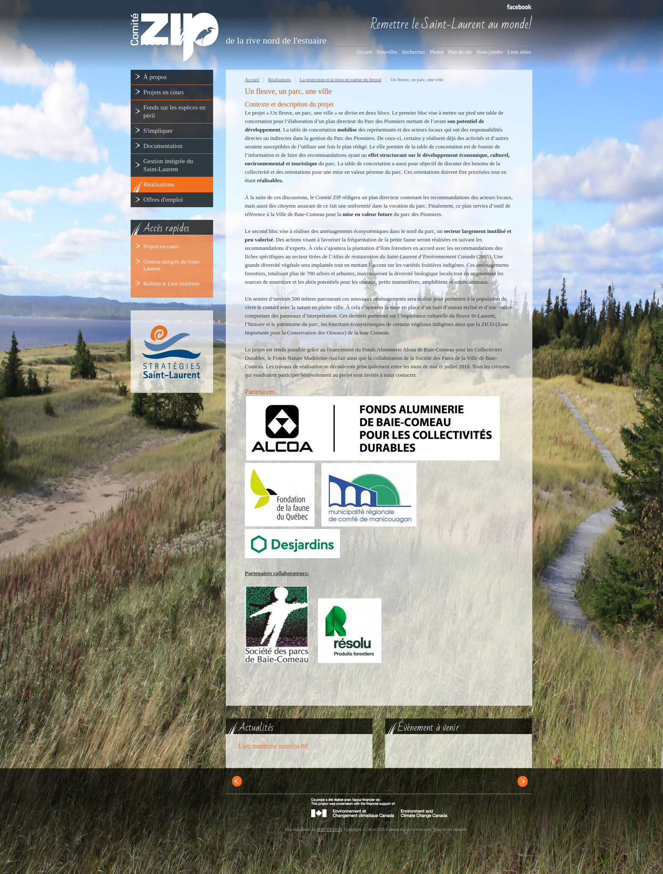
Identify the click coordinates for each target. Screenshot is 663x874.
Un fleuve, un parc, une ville (417, 79)
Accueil (252, 79)
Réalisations (279, 79)
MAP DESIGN (329, 829)
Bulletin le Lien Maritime (171, 283)
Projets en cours (160, 246)
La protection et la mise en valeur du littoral (340, 79)
